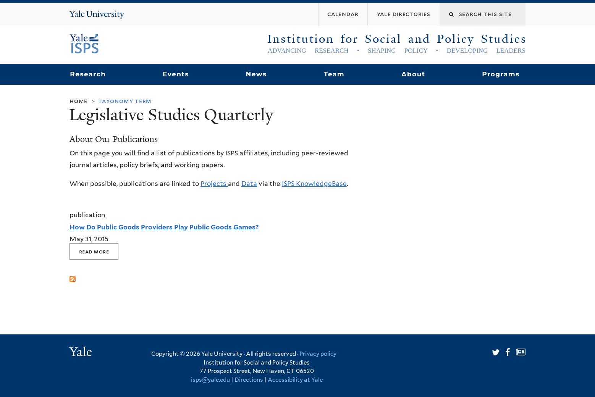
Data (249, 183)
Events (176, 74)
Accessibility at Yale (295, 379)
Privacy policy (317, 353)
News (256, 74)
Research (88, 74)
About (413, 74)
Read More (94, 251)
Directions (248, 379)
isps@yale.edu (210, 379)
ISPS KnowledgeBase (314, 183)
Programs (501, 74)
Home (78, 101)
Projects (214, 183)
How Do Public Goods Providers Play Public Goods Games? (164, 227)
